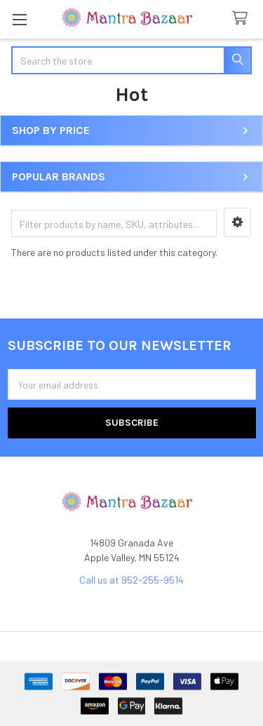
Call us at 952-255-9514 (131, 580)
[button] (237, 222)
